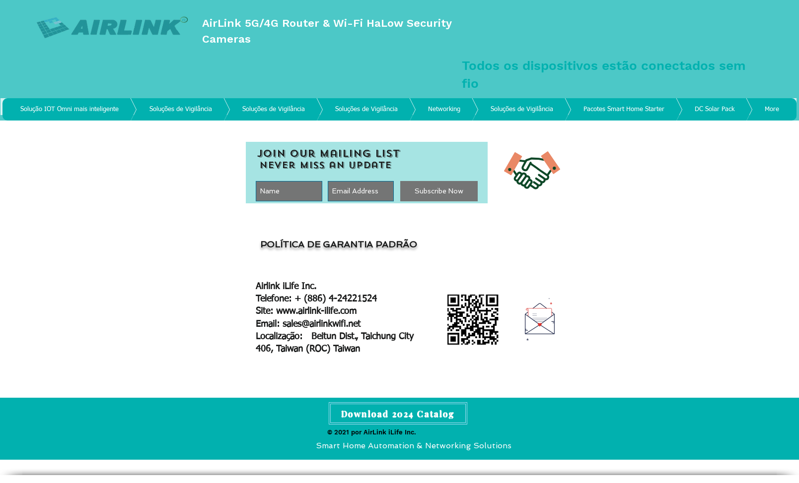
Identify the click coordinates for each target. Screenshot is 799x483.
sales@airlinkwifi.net (322, 324)
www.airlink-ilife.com (316, 311)
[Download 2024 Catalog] (398, 413)
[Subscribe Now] (439, 191)
